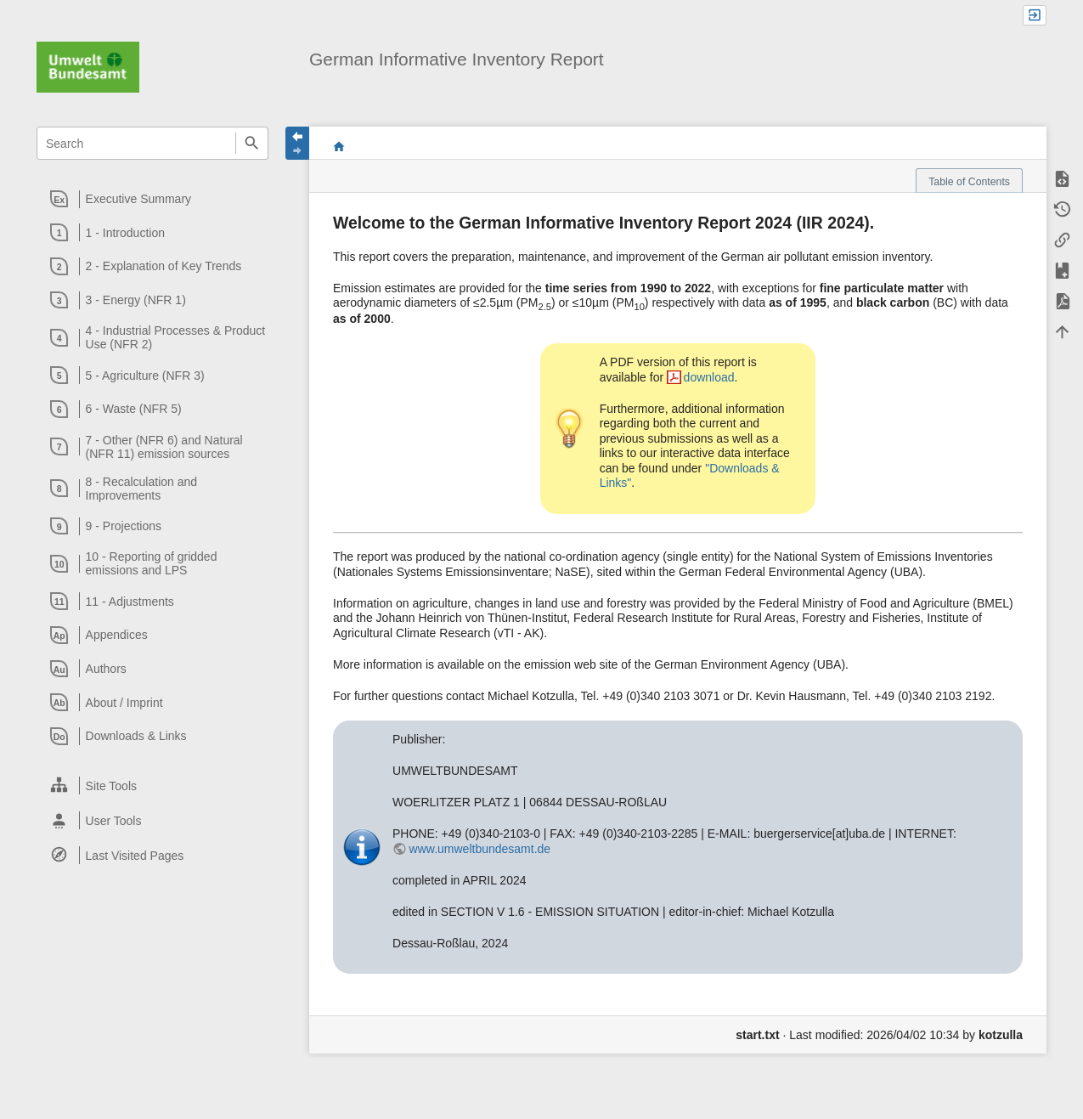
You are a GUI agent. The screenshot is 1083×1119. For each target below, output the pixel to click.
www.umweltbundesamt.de (480, 849)
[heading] (153, 199)
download (709, 377)
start (339, 146)
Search (251, 143)
